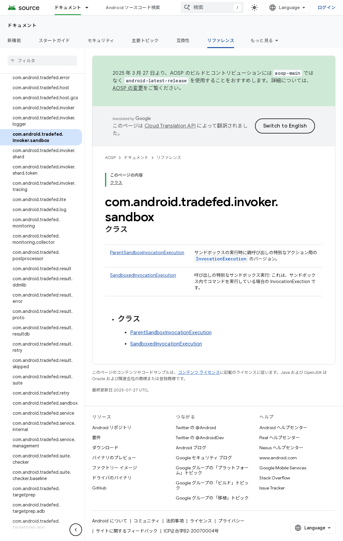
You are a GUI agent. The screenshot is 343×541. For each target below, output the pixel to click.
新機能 (14, 40)
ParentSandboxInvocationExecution (147, 252)
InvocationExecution (221, 259)
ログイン (326, 7)
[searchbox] (42, 61)
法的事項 (175, 520)
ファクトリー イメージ (114, 468)
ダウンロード (105, 448)
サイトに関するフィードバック (127, 530)
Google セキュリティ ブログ (204, 458)
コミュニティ (147, 520)
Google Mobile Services (282, 468)
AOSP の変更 (128, 88)
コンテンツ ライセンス (199, 372)
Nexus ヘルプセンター (281, 448)
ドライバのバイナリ (112, 478)
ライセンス (201, 520)
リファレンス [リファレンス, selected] (220, 40)
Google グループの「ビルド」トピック (212, 485)
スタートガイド (54, 40)
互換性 (183, 40)
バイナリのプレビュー (114, 458)
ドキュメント (22, 25)
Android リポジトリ (111, 427)
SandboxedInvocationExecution (143, 275)
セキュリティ (101, 40)
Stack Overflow (274, 478)
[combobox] (212, 7)
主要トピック (145, 40)
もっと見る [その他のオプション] (262, 40)
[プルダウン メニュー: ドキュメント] (89, 7)
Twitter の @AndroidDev (200, 437)
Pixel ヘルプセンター (279, 437)
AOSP (110, 157)
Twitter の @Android (196, 427)
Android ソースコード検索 (133, 7)
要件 (96, 437)
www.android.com (278, 458)
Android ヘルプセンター (283, 427)
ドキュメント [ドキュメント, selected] (67, 7)
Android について (109, 520)
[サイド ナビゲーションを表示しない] (75, 529)
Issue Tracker (272, 488)
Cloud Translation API (170, 126)
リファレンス (169, 157)
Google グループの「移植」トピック (212, 498)
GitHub (99, 488)
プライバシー (231, 520)
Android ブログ (191, 448)
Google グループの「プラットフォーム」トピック (212, 470)
